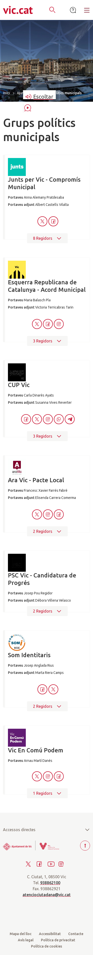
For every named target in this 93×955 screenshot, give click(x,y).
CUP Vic (19, 385)
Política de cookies (46, 946)
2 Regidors (47, 531)
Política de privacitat (58, 940)
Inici (6, 93)
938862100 (50, 882)
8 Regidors (47, 238)
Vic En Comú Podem (35, 750)
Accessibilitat (50, 934)
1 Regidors (47, 793)
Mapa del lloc (20, 934)
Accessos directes (46, 830)
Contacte (75, 934)
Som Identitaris (29, 655)
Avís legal (25, 940)
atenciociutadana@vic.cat (47, 894)
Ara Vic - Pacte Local (36, 480)
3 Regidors (47, 341)
